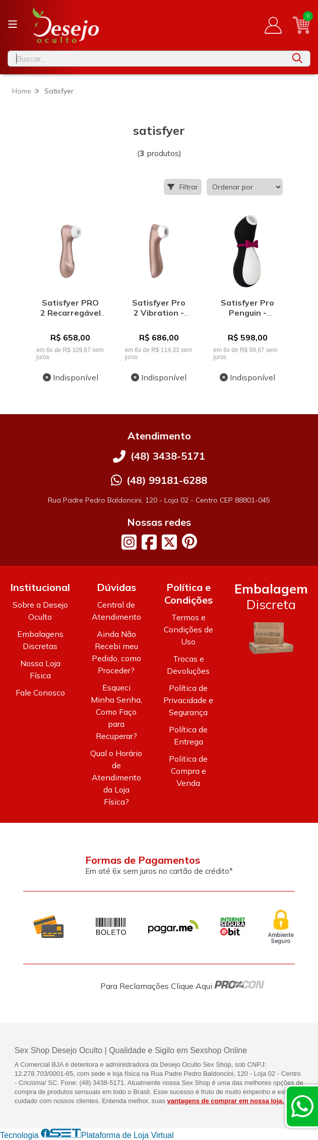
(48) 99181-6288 (166, 480)
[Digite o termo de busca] (146, 58)
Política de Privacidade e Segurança (188, 700)
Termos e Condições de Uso (188, 629)
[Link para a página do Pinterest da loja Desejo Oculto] (189, 541)
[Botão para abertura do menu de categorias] (13, 24)
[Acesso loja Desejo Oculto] (273, 25)
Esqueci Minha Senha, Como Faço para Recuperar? (116, 711)
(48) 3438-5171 (168, 456)
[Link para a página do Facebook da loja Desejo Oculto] (149, 542)
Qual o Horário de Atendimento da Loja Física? (116, 777)
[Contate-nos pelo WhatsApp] (302, 1106)
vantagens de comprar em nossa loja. (225, 1101)
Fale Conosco (40, 692)
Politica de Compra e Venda (188, 771)
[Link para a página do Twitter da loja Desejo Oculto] (169, 542)
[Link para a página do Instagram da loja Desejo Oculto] (129, 542)
